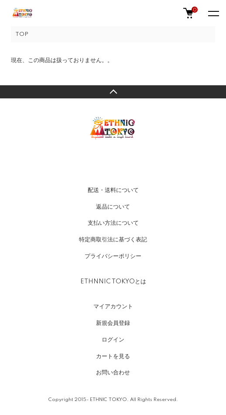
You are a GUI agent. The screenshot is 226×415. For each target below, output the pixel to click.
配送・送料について (113, 190)
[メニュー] (213, 13)
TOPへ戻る (113, 91)
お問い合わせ (113, 373)
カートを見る (113, 356)
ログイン (113, 340)
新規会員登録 (113, 323)
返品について (113, 207)
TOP (21, 34)
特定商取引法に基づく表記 (113, 240)
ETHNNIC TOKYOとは (113, 282)
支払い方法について (113, 223)
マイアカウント (113, 306)
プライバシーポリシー (113, 256)
